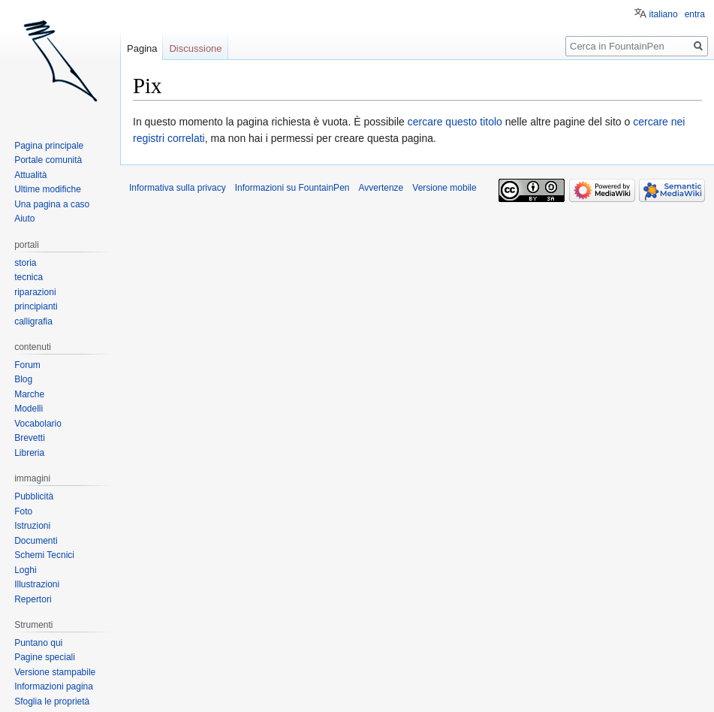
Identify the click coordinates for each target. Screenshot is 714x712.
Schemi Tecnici (44, 555)
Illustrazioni (36, 584)
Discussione (195, 48)
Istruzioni (32, 525)
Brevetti (29, 438)
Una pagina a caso (51, 204)
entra (695, 14)
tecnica (28, 277)
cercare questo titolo (455, 122)
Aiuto (24, 218)
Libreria (29, 453)
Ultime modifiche (47, 189)
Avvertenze (380, 188)
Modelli (28, 408)
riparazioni (35, 292)
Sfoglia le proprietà (51, 701)
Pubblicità (33, 496)
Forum (27, 365)
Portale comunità (48, 160)
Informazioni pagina (53, 686)
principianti (35, 306)
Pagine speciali (44, 657)
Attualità (30, 175)
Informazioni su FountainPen (292, 188)
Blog (23, 379)
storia (25, 263)
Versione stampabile (54, 672)
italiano (663, 14)
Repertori (32, 599)
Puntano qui (38, 643)
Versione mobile (444, 188)
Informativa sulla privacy (177, 188)
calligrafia (33, 321)
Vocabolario (38, 423)
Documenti (35, 541)
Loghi (25, 570)
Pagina (142, 48)
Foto (23, 511)
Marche (29, 394)
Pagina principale (48, 145)
